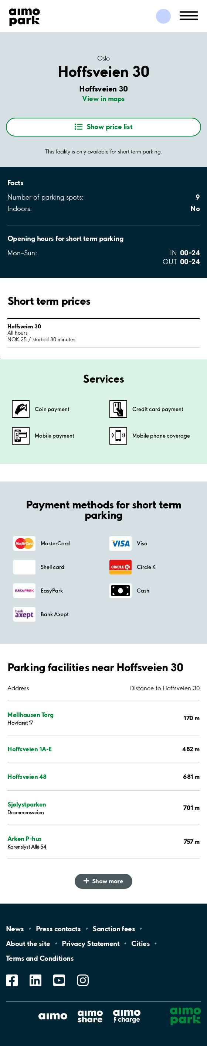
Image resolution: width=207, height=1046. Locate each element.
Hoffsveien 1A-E (29, 749)
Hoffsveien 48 (27, 776)
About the (28, 943)
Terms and (40, 958)
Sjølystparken (26, 804)
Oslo (103, 58)
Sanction (113, 928)
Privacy (90, 943)
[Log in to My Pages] (163, 16)
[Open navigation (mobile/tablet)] (189, 15)
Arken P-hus (24, 838)
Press (58, 928)
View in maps (103, 98)
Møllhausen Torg (30, 714)
